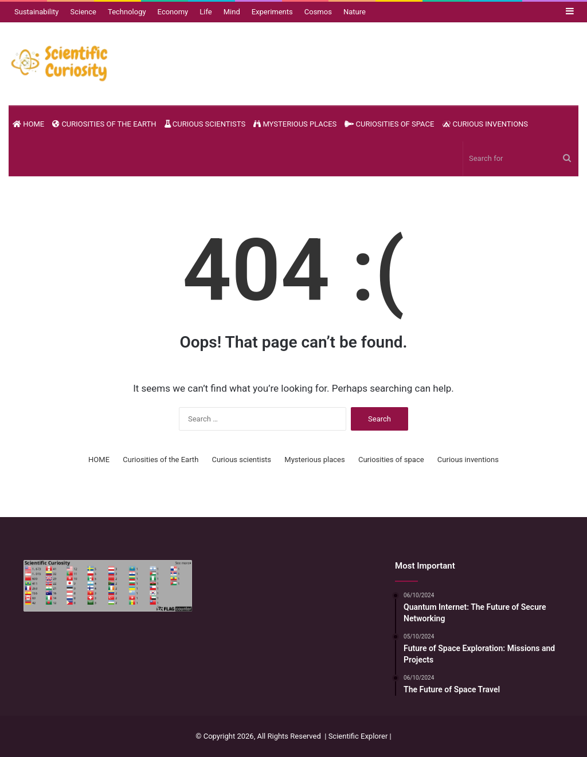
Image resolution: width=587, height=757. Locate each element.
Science (83, 11)
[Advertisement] (293, 623)
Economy (173, 11)
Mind (232, 11)
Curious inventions (485, 124)
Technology (127, 11)
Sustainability (36, 11)
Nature (354, 11)
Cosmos (318, 11)
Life (205, 11)
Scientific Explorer (358, 736)
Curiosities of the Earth (104, 124)
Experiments (272, 11)
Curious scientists (205, 124)
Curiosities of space (389, 124)
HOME (28, 124)
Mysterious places (294, 124)
